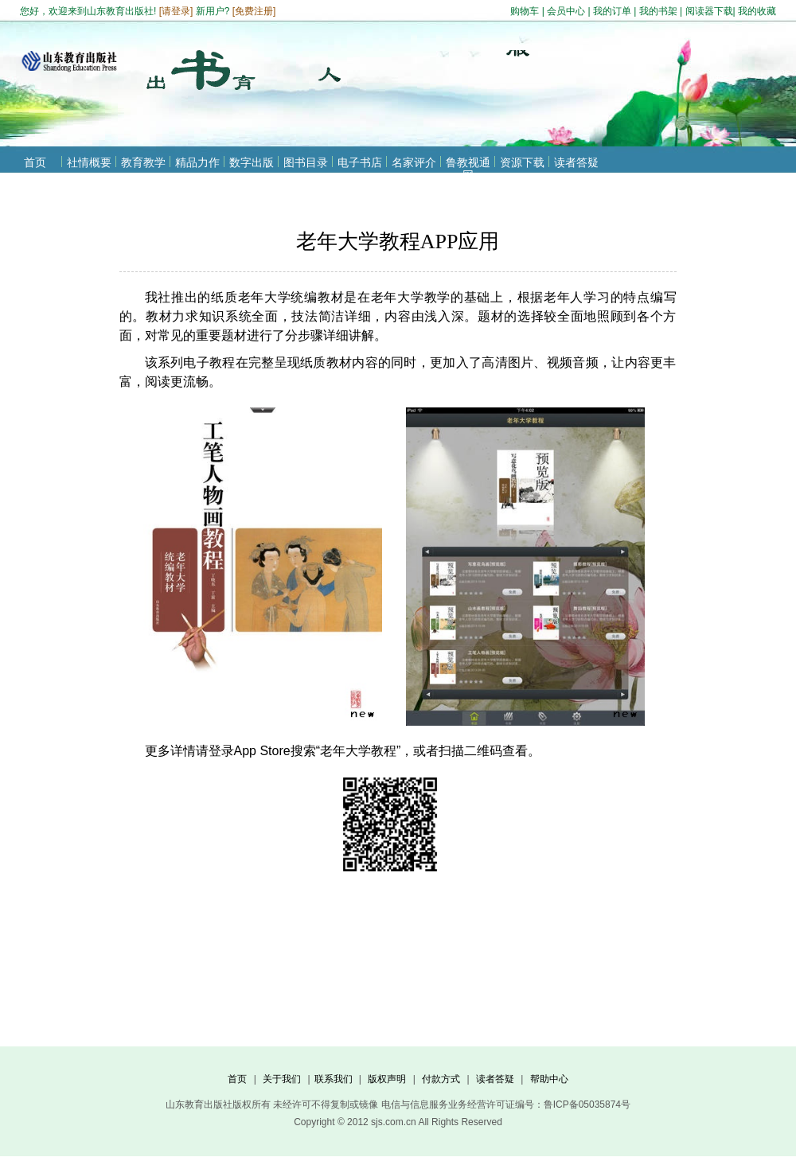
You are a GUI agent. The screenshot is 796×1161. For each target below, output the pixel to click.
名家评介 (414, 162)
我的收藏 (757, 11)
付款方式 (441, 1079)
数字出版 (251, 162)
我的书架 (658, 11)
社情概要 (89, 162)
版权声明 (387, 1079)
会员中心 (566, 11)
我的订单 (612, 11)
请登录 (176, 11)
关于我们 (282, 1079)
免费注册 (254, 11)
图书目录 (305, 162)
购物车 (524, 11)
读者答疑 (576, 162)
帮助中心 (549, 1079)
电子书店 (360, 162)
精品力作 (197, 162)
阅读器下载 (709, 11)
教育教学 (143, 162)
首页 (35, 162)
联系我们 (333, 1079)
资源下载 (522, 162)
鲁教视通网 (468, 168)
